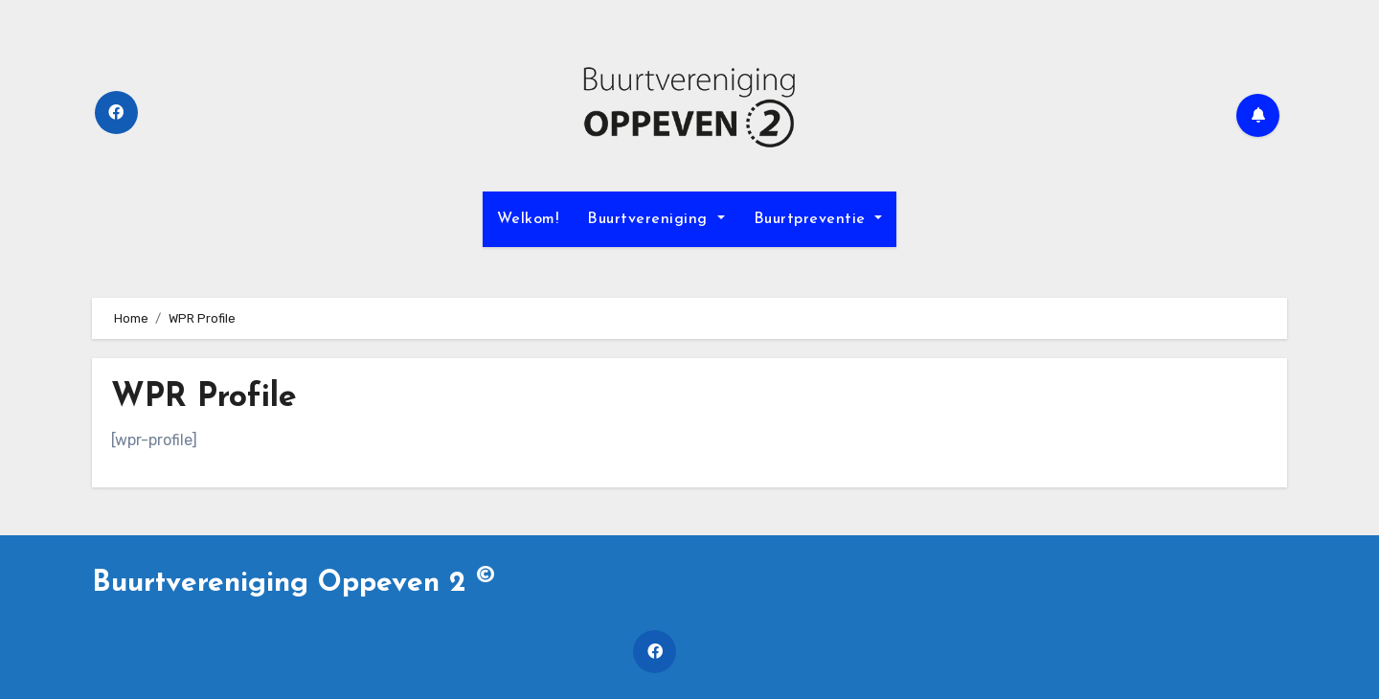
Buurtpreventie (818, 219)
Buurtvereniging (655, 219)
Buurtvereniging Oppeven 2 (293, 583)
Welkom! (528, 219)
